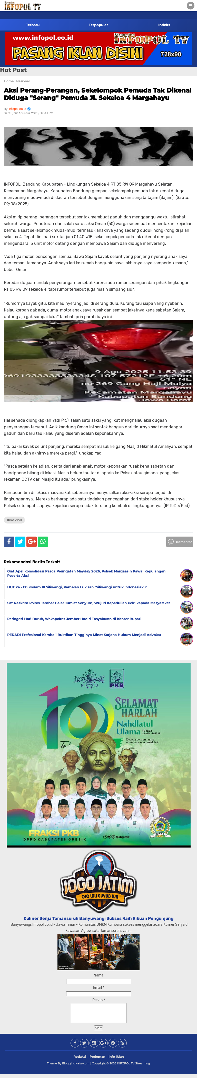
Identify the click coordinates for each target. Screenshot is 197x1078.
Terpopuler (98, 25)
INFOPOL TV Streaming (133, 1067)
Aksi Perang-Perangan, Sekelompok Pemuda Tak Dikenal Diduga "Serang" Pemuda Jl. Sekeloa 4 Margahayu (98, 94)
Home (9, 81)
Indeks (164, 25)
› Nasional (21, 81)
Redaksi (79, 1060)
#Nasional (14, 520)
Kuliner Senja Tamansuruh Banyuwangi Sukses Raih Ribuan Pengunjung (98, 918)
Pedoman (97, 1060)
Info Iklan (116, 1060)
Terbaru (33, 25)
